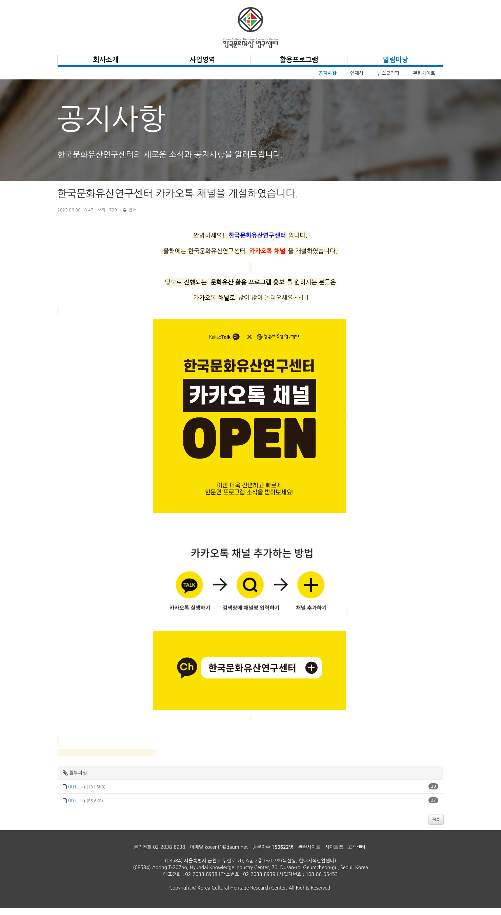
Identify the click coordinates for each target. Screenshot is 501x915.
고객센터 (357, 847)
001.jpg (76, 786)
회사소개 (105, 59)
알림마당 (395, 59)
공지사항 (328, 73)
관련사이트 (424, 73)
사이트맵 (334, 847)
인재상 (356, 73)
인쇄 (129, 210)
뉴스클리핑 (388, 73)
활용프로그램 (299, 59)
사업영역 (202, 59)
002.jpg (76, 800)
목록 (436, 820)
